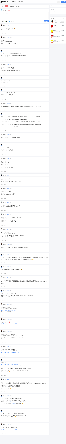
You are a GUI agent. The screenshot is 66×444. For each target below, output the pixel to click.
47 (2, 141)
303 (54, 35)
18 (2, 327)
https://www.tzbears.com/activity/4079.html (10, 323)
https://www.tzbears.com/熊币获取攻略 (9, 364)
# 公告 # (8, 25)
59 (2, 240)
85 (2, 47)
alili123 (54, 25)
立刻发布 (46, 21)
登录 (58, 1)
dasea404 (55, 40)
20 (2, 300)
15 (2, 356)
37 (2, 33)
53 (2, 60)
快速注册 (63, 1)
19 (2, 287)
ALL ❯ (64, 18)
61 (2, 74)
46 (2, 130)
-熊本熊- (4, 25)
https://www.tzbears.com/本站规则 (8, 310)
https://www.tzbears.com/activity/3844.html (10, 352)
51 (2, 86)
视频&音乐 (12, 21)
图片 (6, 21)
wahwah (54, 30)
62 (2, 225)
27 (2, 273)
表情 (2, 21)
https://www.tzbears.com (13, 401)
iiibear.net (14, 403)
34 (2, 171)
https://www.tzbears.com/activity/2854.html (10, 429)
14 (2, 420)
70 (2, 184)
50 (2, 99)
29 (2, 375)
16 (2, 407)
